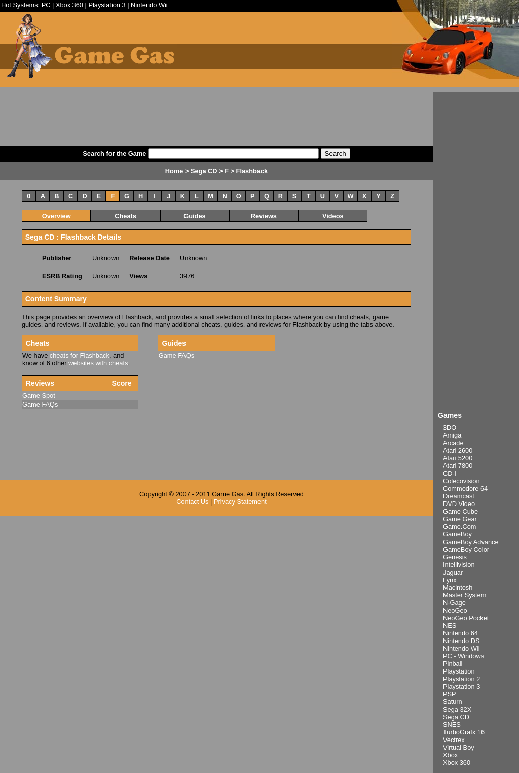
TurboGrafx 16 (464, 732)
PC (46, 5)
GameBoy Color (466, 549)
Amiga (452, 435)
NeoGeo (455, 610)
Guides (194, 216)
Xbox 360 (69, 5)
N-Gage (454, 603)
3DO (449, 427)
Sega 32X (457, 709)
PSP (449, 694)
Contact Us (192, 502)
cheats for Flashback (79, 355)
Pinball (452, 663)
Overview (56, 216)
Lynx (450, 580)
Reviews (264, 216)
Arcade (453, 443)
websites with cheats (98, 363)
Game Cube (460, 511)
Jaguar (453, 572)
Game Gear (460, 519)
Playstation (459, 671)
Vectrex (454, 740)
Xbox (450, 755)
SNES (452, 724)
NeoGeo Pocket (466, 618)
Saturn (452, 701)
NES (449, 625)
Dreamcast (458, 496)
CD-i (449, 473)
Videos (333, 216)
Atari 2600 (457, 450)
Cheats (125, 216)
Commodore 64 (465, 488)
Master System (464, 595)
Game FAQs (176, 355)
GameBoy (457, 534)
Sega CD (456, 717)
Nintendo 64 (460, 633)
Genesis (455, 557)
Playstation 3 (106, 5)
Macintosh (457, 587)
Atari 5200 (457, 458)
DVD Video (459, 504)
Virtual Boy (458, 747)
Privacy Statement (240, 502)
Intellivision (459, 564)
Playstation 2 (461, 679)
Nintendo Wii (149, 5)
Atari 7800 (457, 465)
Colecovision (461, 481)
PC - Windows (463, 656)
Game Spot (38, 395)
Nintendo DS (461, 641)
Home (174, 171)
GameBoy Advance (471, 542)
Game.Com (459, 526)
